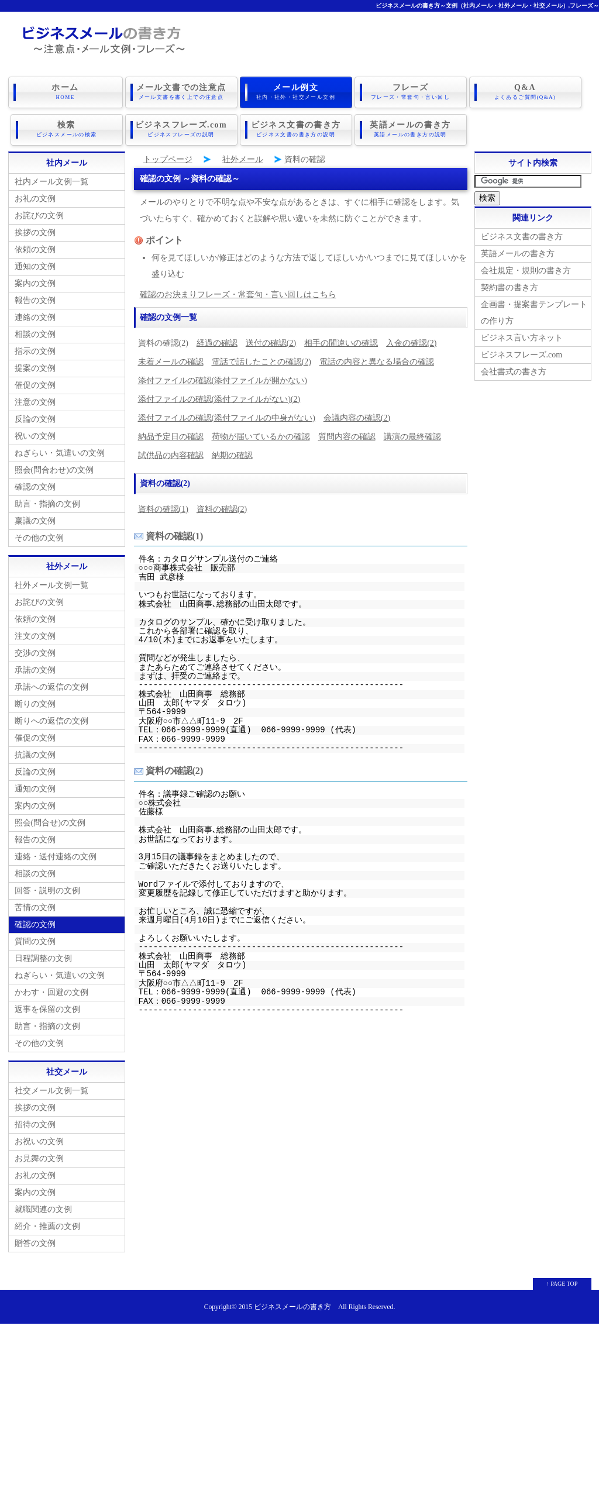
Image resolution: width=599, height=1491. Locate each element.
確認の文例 (35, 484)
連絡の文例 (35, 315)
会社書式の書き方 (513, 369)
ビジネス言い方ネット (522, 335)
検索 (66, 128)
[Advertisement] (299, 1403)
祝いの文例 (35, 433)
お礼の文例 (35, 196)
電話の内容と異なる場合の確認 (376, 359)
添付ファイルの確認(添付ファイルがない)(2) (219, 396)
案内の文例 (35, 281)
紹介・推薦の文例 (47, 1224)
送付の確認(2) (271, 340)
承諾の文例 (35, 667)
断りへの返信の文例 (51, 718)
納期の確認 (232, 453)
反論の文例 (35, 416)
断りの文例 (35, 701)
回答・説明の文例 (47, 888)
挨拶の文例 (35, 230)
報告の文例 (35, 298)
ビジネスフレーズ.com (181, 128)
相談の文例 (35, 332)
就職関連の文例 (43, 1207)
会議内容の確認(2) (356, 415)
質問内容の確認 (347, 434)
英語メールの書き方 (410, 128)
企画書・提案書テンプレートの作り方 (534, 310)
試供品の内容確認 (171, 453)
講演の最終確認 (412, 434)
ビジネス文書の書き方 (296, 128)
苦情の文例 (35, 905)
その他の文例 (39, 535)
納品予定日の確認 (171, 434)
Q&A (525, 92)
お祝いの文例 (39, 1139)
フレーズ (410, 92)
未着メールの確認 (171, 359)
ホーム (65, 92)
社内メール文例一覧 (51, 179)
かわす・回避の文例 (51, 990)
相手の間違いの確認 (341, 340)
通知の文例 (35, 264)
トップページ (167, 157)
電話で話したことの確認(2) (261, 359)
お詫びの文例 (39, 213)
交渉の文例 (35, 650)
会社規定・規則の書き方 (526, 268)
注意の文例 (35, 399)
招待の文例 (35, 1122)
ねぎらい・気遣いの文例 (60, 450)
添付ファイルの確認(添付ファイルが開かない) (222, 378)
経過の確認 (217, 340)
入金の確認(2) (411, 340)
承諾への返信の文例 (51, 684)
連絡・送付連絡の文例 (56, 854)
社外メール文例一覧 (51, 583)
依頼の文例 (35, 247)
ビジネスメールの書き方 (292, 1305)
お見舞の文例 (39, 1156)
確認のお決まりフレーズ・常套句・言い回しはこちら (238, 292)
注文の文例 (35, 633)
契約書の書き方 (509, 285)
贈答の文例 (35, 1241)
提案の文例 (35, 365)
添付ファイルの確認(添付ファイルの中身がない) (226, 415)
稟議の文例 (35, 518)
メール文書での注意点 (181, 92)
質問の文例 (35, 939)
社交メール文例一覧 (51, 1088)
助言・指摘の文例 (47, 501)
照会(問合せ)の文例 (50, 820)
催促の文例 (35, 382)
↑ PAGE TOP (562, 1281)
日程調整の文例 (43, 956)
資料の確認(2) (222, 506)
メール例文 (296, 92)
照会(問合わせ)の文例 (54, 467)
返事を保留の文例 (47, 1007)
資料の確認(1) (163, 506)
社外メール (242, 157)
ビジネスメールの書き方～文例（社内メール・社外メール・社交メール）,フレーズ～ (488, 5)
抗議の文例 (35, 752)
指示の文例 (35, 349)
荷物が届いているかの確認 (261, 434)
